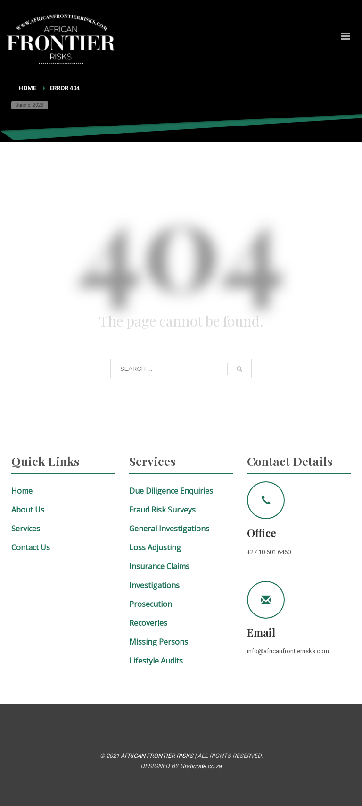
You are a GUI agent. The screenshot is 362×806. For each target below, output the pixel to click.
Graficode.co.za (201, 766)
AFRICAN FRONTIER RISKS (157, 755)
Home (27, 88)
